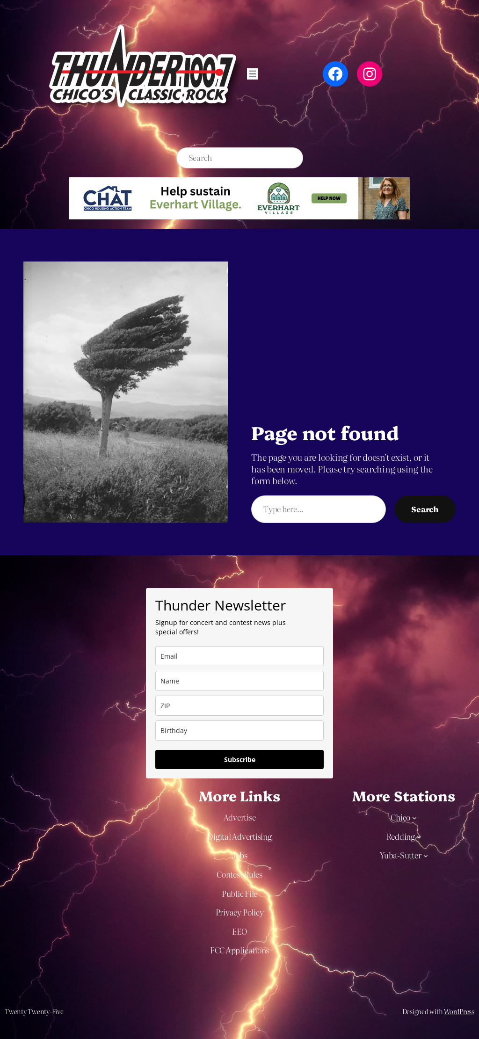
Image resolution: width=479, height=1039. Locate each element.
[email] (239, 656)
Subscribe (239, 759)
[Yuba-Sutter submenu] (425, 855)
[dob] (239, 730)
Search (425, 508)
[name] (239, 681)
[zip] (239, 706)
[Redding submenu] (419, 836)
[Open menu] (252, 74)
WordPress (459, 1011)
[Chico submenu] (414, 817)
